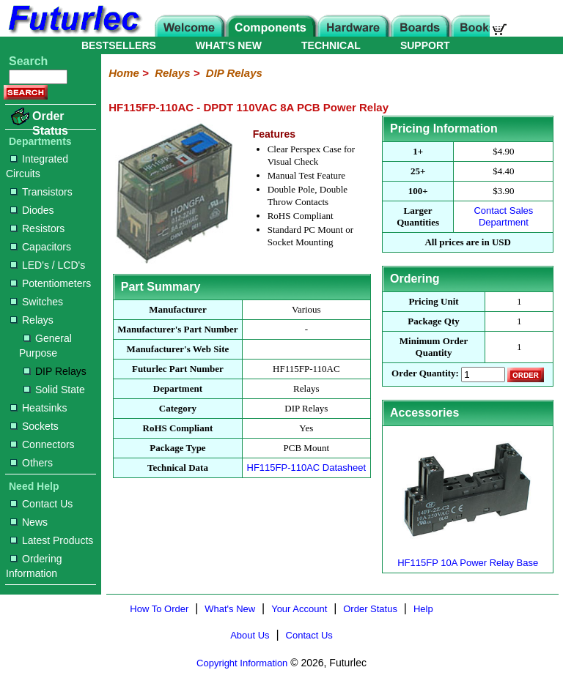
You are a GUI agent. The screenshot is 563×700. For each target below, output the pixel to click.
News (29, 522)
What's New (230, 608)
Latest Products (51, 540)
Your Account (299, 608)
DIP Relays (55, 371)
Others (31, 463)
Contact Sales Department (503, 216)
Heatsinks (38, 408)
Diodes (32, 210)
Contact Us (41, 504)
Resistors (37, 228)
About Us (249, 635)
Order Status (50, 123)
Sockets (34, 426)
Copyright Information (241, 663)
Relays (32, 320)
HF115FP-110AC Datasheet (307, 467)
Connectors (42, 444)
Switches (36, 302)
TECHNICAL (331, 45)
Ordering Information (34, 566)
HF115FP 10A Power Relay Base (467, 557)
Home (123, 73)
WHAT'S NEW (229, 45)
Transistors (41, 192)
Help (423, 608)
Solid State (54, 389)
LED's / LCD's (47, 265)
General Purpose (45, 345)
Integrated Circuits (37, 166)
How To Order (159, 608)
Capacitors (40, 247)
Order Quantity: (425, 373)
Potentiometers (50, 283)
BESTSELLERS (118, 45)
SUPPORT (425, 45)
